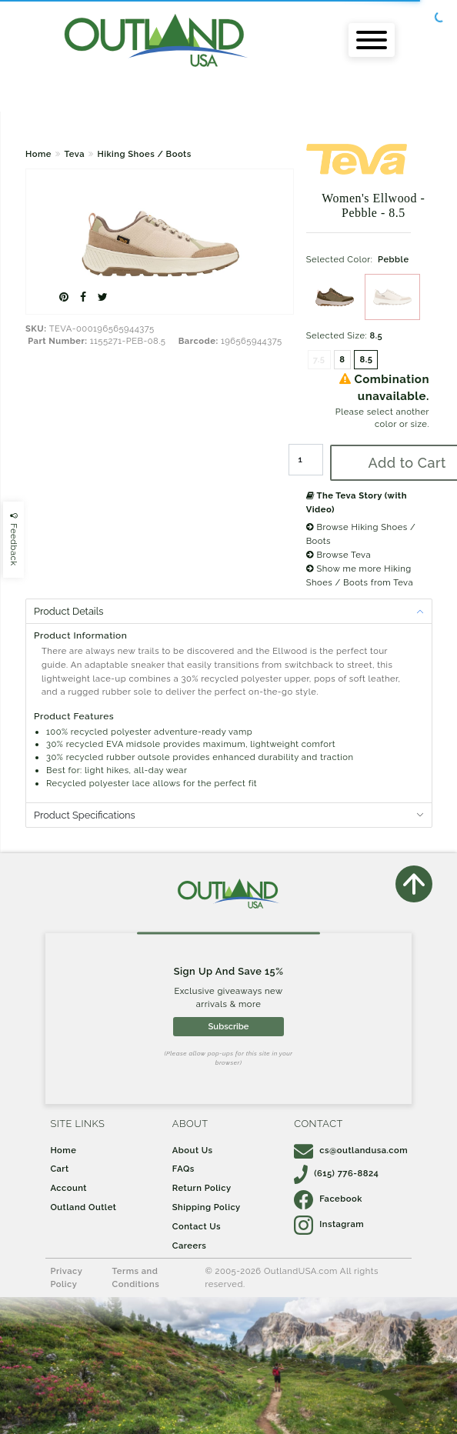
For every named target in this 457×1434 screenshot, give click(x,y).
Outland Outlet (83, 1207)
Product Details (68, 611)
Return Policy (202, 1187)
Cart (59, 1168)
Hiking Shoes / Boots (144, 153)
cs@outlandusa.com (351, 1150)
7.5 (319, 359)
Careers (189, 1245)
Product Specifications (84, 815)
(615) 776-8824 (336, 1173)
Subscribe (228, 1026)
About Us (192, 1150)
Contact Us (196, 1226)
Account (68, 1187)
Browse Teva (338, 554)
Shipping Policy (206, 1207)
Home (38, 153)
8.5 (365, 359)
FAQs (183, 1168)
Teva (74, 153)
